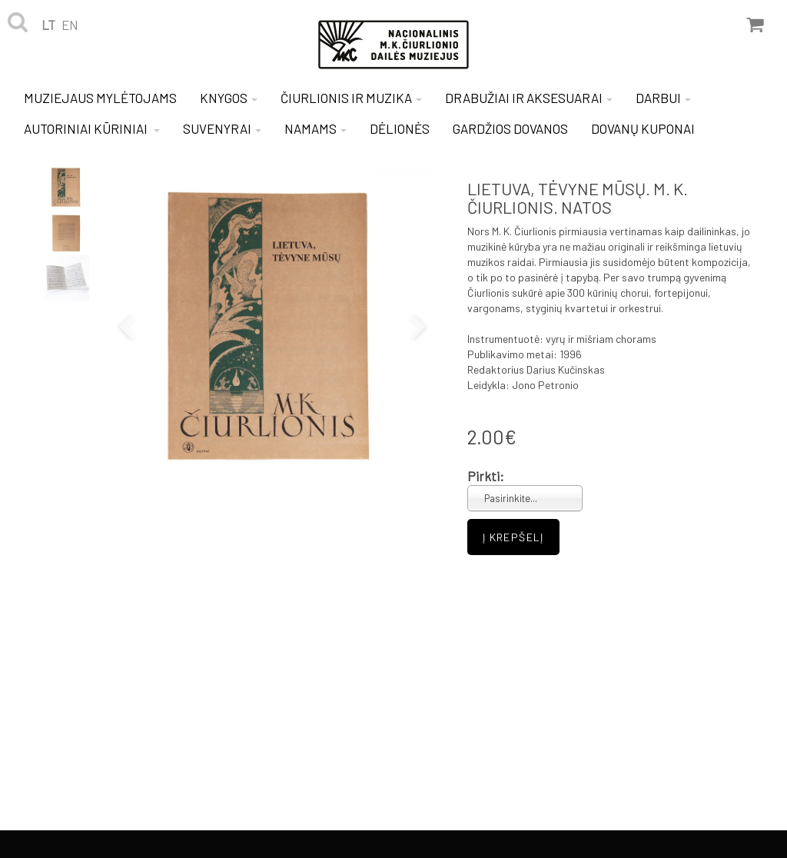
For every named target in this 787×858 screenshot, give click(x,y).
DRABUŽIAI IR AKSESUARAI (529, 97)
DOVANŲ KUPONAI (643, 128)
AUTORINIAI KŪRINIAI (92, 128)
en (69, 24)
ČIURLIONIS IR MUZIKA (351, 97)
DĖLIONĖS (400, 128)
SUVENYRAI (222, 128)
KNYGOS (228, 97)
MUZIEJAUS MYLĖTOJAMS (100, 97)
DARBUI (663, 97)
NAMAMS (315, 128)
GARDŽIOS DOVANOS (510, 128)
